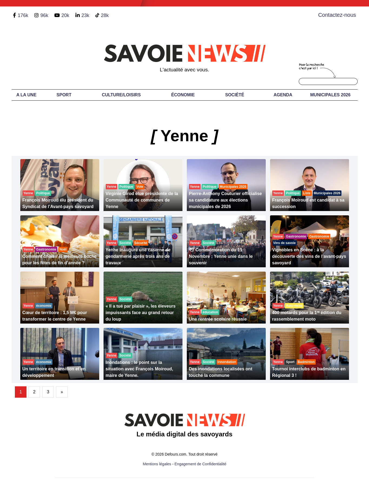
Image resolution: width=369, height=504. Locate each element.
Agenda (283, 95)
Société (234, 95)
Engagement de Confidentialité (200, 464)
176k (23, 15)
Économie (183, 95)
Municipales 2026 (330, 95)
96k (44, 15)
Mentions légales (157, 464)
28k (105, 15)
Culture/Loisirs (121, 95)
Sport (63, 95)
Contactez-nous (337, 15)
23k (85, 15)
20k (65, 15)
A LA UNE (26, 95)
